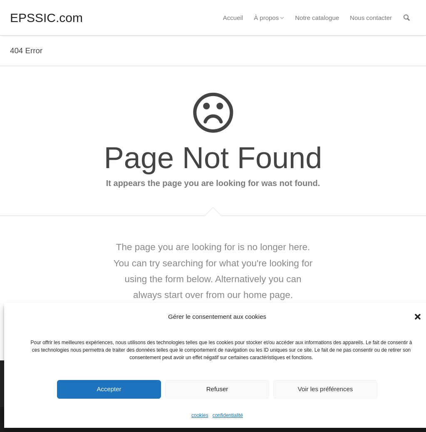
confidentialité (228, 415)
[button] (418, 317)
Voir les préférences (325, 388)
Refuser (217, 388)
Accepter (109, 388)
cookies (199, 415)
